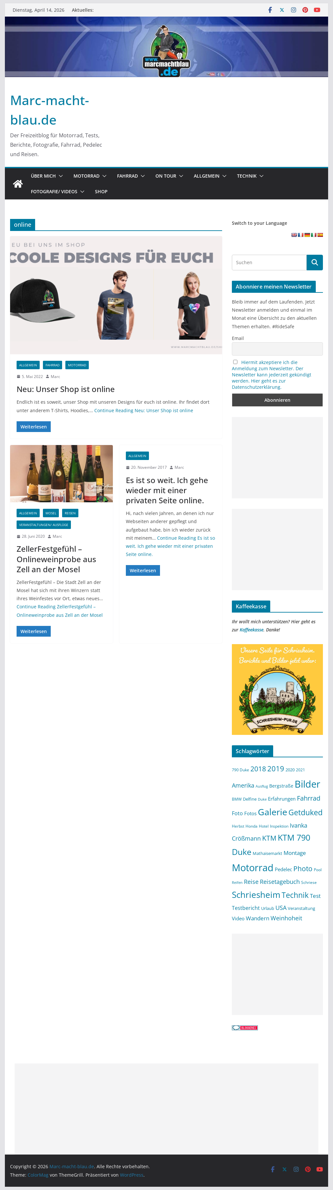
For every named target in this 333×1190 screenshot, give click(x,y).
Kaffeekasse (251, 630)
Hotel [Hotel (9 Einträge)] (264, 826)
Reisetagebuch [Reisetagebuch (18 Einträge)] (280, 882)
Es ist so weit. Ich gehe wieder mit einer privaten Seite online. (167, 490)
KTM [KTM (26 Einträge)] (269, 838)
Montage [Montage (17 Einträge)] (295, 853)
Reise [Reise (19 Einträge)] (251, 881)
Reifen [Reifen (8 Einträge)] (237, 882)
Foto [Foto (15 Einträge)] (237, 813)
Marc (55, 376)
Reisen (70, 513)
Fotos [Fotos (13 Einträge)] (250, 813)
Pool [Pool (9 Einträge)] (318, 869)
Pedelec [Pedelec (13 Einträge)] (283, 869)
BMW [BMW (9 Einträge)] (237, 799)
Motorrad (86, 176)
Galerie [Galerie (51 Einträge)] (272, 812)
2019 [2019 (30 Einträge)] (275, 769)
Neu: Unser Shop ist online (66, 389)
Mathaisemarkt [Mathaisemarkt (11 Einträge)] (267, 853)
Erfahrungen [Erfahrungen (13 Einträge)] (282, 798)
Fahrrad (127, 176)
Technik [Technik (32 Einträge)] (295, 895)
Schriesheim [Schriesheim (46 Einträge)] (256, 894)
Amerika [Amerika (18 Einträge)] (243, 785)
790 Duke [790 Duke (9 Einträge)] (240, 769)
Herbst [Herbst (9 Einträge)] (238, 826)
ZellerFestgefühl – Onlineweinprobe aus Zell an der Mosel (56, 558)
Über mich (43, 176)
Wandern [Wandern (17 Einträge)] (257, 918)
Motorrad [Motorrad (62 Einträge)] (252, 867)
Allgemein (207, 176)
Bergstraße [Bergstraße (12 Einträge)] (281, 786)
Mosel (51, 513)
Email (238, 338)
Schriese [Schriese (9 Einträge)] (309, 882)
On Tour (165, 176)
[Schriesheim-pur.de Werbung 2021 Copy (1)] (277, 648)
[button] (59, 176)
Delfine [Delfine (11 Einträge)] (250, 799)
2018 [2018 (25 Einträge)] (258, 768)
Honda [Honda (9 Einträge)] (252, 826)
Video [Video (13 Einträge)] (238, 918)
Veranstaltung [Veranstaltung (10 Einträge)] (301, 908)
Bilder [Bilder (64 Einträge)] (307, 784)
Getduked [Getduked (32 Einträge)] (305, 812)
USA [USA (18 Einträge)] (280, 908)
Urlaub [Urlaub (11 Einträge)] (267, 908)
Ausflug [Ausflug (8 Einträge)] (262, 786)
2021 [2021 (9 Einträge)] (300, 769)
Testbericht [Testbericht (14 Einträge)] (246, 908)
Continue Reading (143, 410)
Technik (247, 176)
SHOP (101, 191)
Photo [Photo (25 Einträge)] (303, 868)
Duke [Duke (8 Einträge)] (262, 799)
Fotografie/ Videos (54, 191)
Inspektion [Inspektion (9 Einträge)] (279, 826)
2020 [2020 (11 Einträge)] (290, 770)
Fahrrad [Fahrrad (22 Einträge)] (308, 798)
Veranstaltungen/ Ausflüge (43, 524)
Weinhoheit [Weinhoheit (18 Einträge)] (286, 918)
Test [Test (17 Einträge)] (315, 895)
